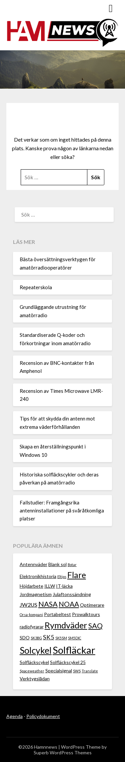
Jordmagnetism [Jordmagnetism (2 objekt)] (36, 594)
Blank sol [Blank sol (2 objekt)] (57, 564)
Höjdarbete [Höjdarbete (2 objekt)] (31, 586)
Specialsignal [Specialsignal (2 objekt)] (58, 670)
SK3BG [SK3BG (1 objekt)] (36, 638)
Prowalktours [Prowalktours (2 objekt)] (86, 614)
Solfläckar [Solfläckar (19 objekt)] (74, 650)
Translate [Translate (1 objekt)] (90, 671)
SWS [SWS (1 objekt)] (77, 671)
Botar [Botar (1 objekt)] (72, 564)
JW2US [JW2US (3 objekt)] (28, 604)
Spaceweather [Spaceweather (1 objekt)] (32, 671)
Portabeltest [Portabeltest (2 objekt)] (57, 614)
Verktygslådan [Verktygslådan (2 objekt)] (35, 678)
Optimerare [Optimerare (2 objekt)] (92, 605)
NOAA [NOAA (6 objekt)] (69, 604)
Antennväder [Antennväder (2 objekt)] (33, 564)
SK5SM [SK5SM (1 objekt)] (61, 638)
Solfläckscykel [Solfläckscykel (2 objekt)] (34, 662)
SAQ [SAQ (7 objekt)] (95, 625)
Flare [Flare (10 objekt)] (76, 575)
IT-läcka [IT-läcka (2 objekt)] (64, 586)
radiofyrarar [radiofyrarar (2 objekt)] (32, 626)
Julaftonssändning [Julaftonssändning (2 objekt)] (72, 594)
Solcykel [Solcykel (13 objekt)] (36, 650)
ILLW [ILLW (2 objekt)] (49, 586)
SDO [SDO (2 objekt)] (25, 637)
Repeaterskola (36, 287)
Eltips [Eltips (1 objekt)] (61, 576)
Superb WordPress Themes (63, 752)
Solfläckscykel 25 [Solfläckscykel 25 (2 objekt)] (68, 662)
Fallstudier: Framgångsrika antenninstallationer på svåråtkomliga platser (62, 510)
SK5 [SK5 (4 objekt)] (48, 637)
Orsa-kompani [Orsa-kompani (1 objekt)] (31, 614)
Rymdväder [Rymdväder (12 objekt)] (66, 625)
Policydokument (43, 716)
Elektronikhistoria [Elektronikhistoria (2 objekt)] (38, 576)
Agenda (14, 716)
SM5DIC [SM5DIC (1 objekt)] (74, 638)
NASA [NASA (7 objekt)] (48, 603)
